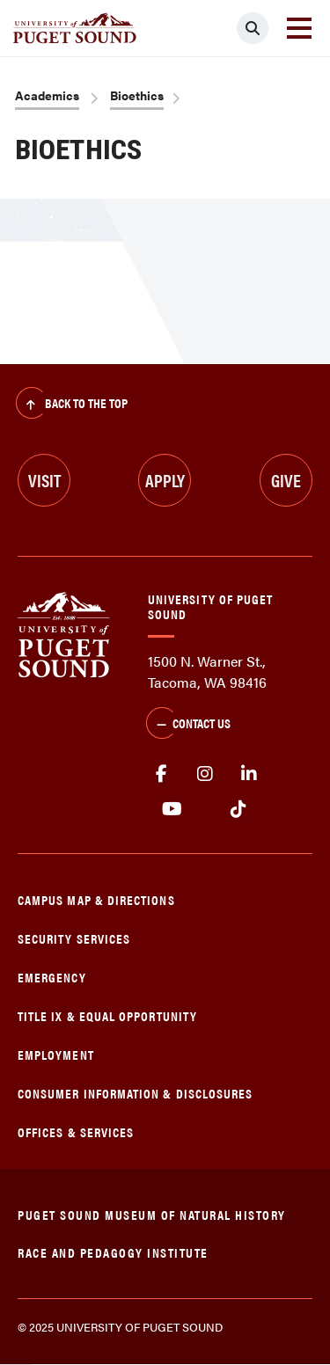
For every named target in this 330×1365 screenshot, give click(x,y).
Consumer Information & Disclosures (135, 1093)
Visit (44, 480)
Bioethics (137, 95)
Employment (56, 1054)
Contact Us (188, 725)
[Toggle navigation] (299, 28)
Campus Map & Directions (96, 899)
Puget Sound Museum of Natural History (152, 1214)
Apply (165, 480)
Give (286, 480)
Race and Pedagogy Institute (113, 1252)
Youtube (172, 809)
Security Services (74, 938)
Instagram (205, 774)
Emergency (52, 976)
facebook (161, 774)
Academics (47, 95)
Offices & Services (76, 1131)
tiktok (238, 809)
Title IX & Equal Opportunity (107, 1015)
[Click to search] (252, 28)
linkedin (249, 774)
